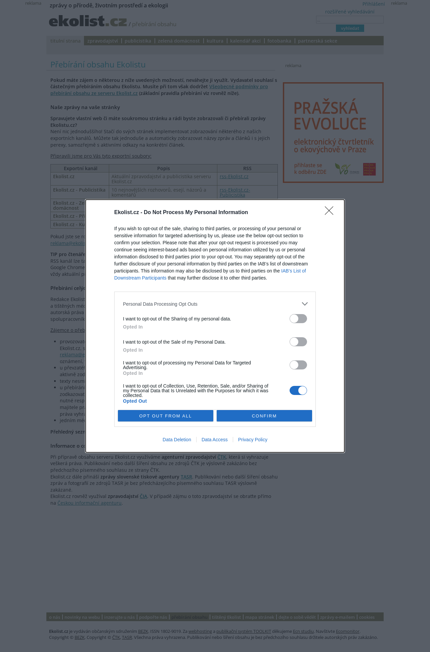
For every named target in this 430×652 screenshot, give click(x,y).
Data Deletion (177, 439)
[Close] (331, 212)
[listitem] (215, 303)
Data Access (215, 439)
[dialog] (215, 326)
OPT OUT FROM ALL (165, 415)
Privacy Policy (252, 439)
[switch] (298, 318)
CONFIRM (264, 415)
